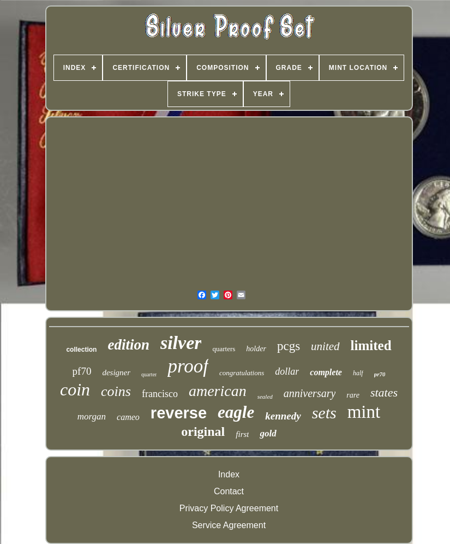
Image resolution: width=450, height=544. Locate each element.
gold (268, 433)
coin (75, 389)
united (325, 346)
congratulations (241, 373)
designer (116, 372)
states (384, 392)
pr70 (380, 374)
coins (116, 391)
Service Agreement (229, 525)
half (358, 373)
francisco (160, 393)
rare (352, 395)
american (218, 390)
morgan (91, 416)
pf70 (82, 371)
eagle (236, 412)
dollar (287, 371)
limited (371, 345)
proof (187, 366)
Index (228, 474)
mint (364, 412)
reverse (179, 413)
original (203, 431)
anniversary (310, 393)
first (242, 434)
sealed (265, 396)
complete (326, 372)
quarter (149, 374)
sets (324, 413)
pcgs (288, 346)
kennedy (283, 416)
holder (256, 349)
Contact (229, 491)
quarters (223, 349)
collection (81, 349)
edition (128, 344)
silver (181, 343)
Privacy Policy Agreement (228, 508)
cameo (128, 417)
